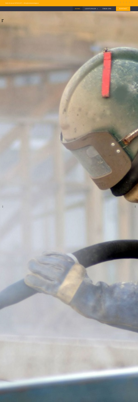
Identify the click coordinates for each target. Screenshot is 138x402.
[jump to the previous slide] (2, 206)
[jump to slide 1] (3, 19)
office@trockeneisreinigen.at (31, 3)
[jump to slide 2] (2, 20)
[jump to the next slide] (135, 206)
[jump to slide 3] (2, 21)
